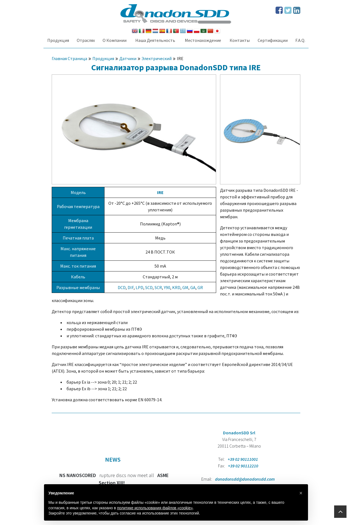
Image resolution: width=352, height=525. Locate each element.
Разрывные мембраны (78, 287)
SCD (149, 287)
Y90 (167, 287)
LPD (139, 287)
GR (200, 287)
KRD (176, 287)
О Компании (115, 40)
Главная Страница (69, 58)
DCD (122, 287)
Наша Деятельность (155, 40)
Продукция (58, 40)
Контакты (240, 40)
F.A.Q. (300, 40)
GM (185, 287)
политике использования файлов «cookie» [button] (155, 508)
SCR (158, 287)
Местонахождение (203, 40)
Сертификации (273, 40)
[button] (300, 493)
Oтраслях (86, 40)
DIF (131, 287)
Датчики (127, 58)
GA (193, 287)
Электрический (157, 58)
